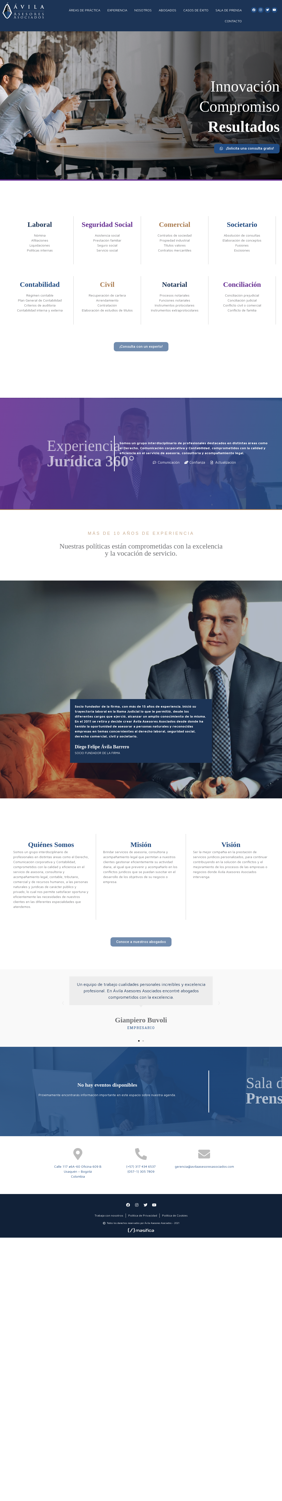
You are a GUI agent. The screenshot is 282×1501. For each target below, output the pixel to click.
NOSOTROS (143, 10)
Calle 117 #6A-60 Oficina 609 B (77, 1166)
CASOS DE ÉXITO (195, 10)
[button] (247, 150)
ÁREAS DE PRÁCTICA (84, 10)
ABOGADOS (167, 10)
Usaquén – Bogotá (78, 1171)
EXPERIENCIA (117, 10)
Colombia (78, 1176)
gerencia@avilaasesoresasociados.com (204, 1166)
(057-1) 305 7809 (141, 1171)
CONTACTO (233, 21)
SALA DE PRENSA (229, 10)
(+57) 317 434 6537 (141, 1166)
